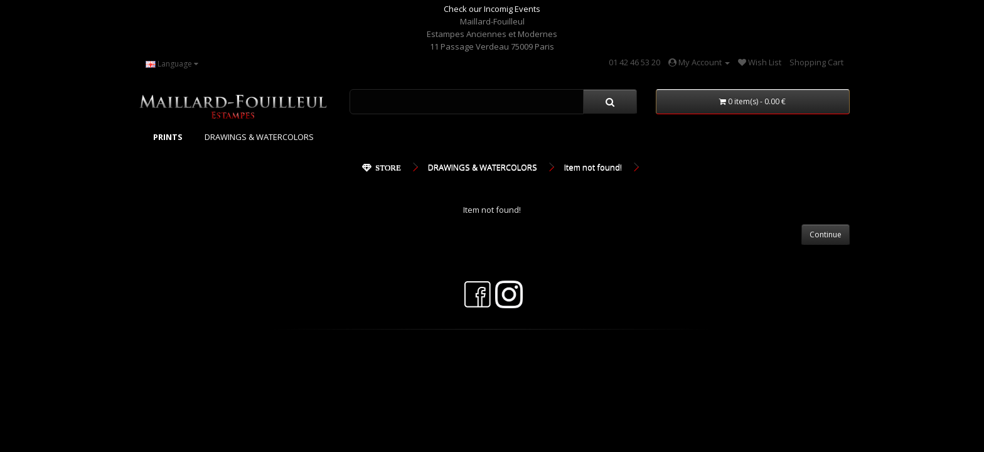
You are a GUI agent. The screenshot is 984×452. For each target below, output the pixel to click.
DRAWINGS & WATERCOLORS (259, 137)
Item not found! (593, 167)
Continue (826, 234)
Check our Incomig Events (492, 8)
